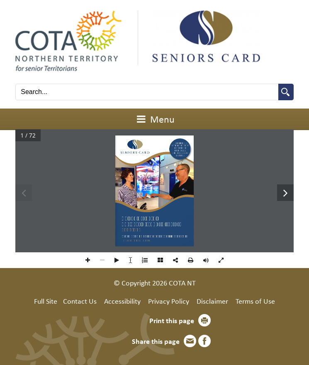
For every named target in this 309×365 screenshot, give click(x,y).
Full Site (45, 301)
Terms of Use (255, 301)
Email (190, 341)
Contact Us (80, 301)
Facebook (204, 341)
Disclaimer (212, 301)
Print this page (171, 320)
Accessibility (122, 301)
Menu (154, 119)
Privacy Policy (168, 301)
